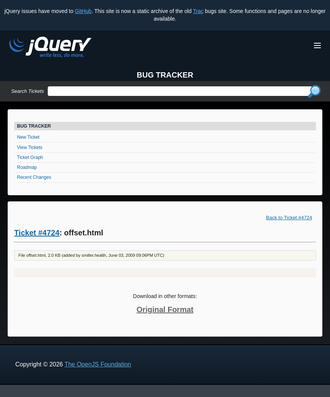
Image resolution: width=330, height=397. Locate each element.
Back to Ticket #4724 (289, 217)
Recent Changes (34, 177)
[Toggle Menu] (317, 45)
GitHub (83, 11)
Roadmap (27, 167)
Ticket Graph (30, 157)
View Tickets (29, 147)
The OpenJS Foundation (98, 364)
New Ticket (28, 137)
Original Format (165, 309)
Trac (198, 11)
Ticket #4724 (37, 232)
